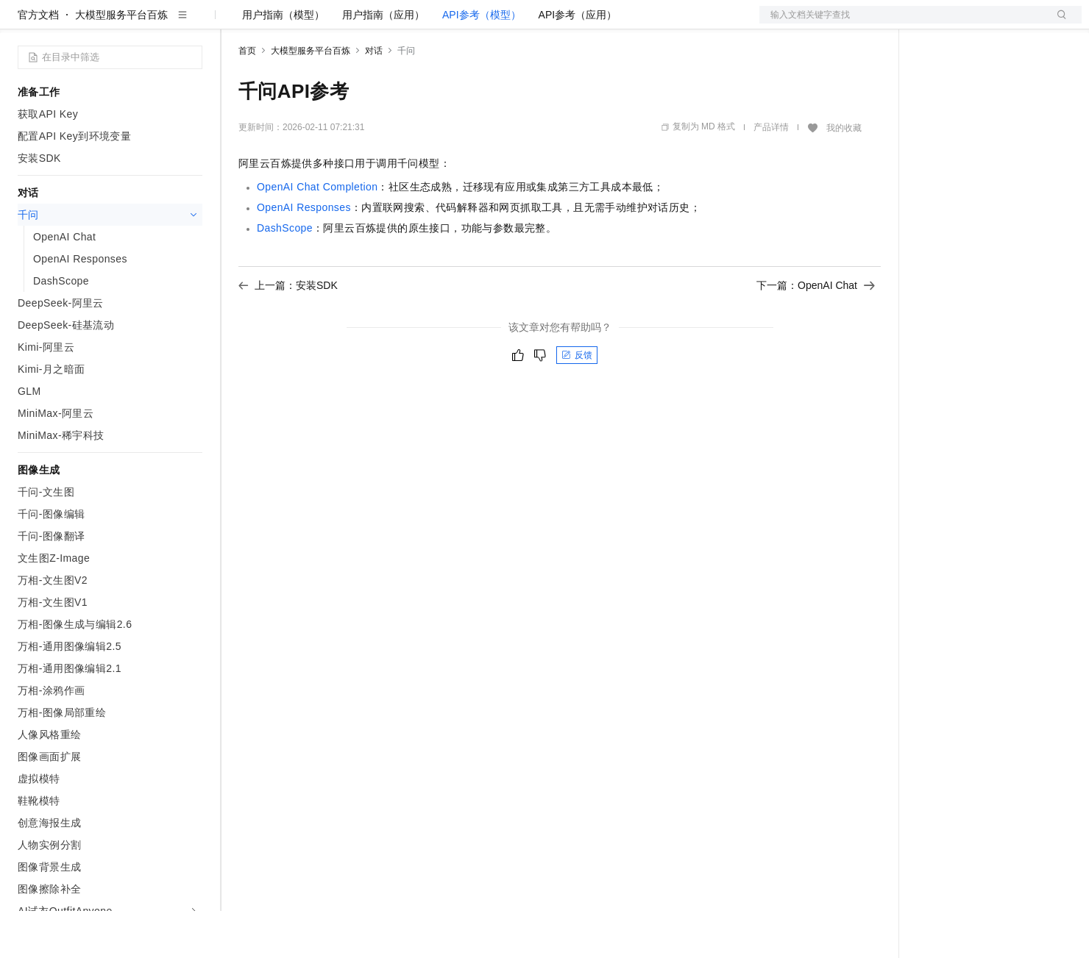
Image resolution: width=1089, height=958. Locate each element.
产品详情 (771, 174)
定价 (318, 23)
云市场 (358, 23)
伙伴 (399, 23)
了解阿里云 (485, 23)
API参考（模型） (481, 62)
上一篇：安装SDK (288, 332)
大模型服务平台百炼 (121, 62)
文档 (902, 23)
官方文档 (38, 62)
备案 (933, 23)
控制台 (968, 23)
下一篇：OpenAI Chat (815, 332)
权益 (282, 23)
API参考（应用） (578, 62)
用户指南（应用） (383, 62)
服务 (434, 23)
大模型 (150, 23)
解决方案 (237, 23)
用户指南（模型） (283, 62)
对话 (374, 98)
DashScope (285, 275)
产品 (191, 23)
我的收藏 (844, 175)
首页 (247, 98)
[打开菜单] (23, 23)
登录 (1057, 23)
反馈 (576, 402)
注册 (1003, 23)
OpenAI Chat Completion (317, 234)
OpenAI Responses (304, 254)
